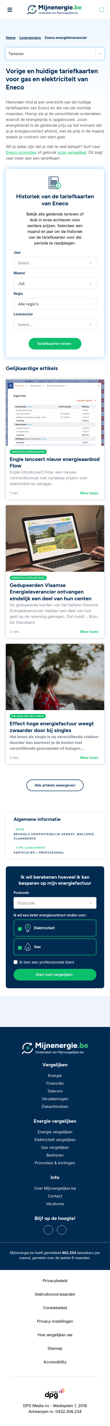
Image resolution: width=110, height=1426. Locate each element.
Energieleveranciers (28, 451)
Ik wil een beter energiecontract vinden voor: (50, 915)
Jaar (17, 252)
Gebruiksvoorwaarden (55, 1294)
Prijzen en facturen (28, 716)
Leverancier (23, 314)
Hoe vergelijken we (55, 1334)
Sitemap (54, 1348)
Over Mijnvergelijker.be (55, 1188)
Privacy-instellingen (55, 1321)
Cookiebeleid (55, 1307)
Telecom (55, 1091)
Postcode (21, 893)
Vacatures (55, 1203)
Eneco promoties (21, 152)
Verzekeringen (55, 1098)
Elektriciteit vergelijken (55, 1139)
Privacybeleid (55, 1280)
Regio (18, 293)
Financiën (55, 1083)
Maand (19, 273)
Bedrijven (55, 1155)
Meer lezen (89, 493)
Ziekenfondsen (55, 1106)
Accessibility (54, 1361)
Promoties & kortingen (55, 1162)
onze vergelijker (71, 152)
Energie (55, 1075)
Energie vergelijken (55, 1131)
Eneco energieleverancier (66, 38)
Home (11, 38)
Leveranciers (30, 38)
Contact (55, 1196)
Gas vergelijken (55, 1147)
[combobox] (8, 54)
